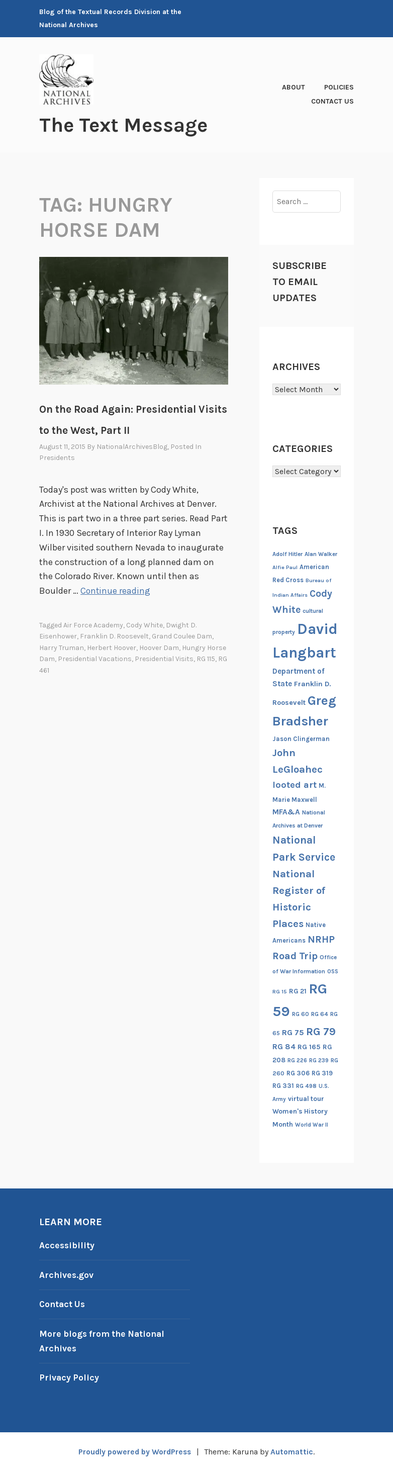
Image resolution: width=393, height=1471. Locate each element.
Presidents (57, 457)
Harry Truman (61, 647)
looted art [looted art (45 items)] (294, 784)
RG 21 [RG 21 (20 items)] (298, 990)
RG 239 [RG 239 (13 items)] (319, 1060)
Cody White (144, 625)
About (293, 87)
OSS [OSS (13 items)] (332, 971)
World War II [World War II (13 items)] (311, 1125)
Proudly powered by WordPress (134, 1451)
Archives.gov (66, 1274)
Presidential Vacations (95, 659)
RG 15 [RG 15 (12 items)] (279, 991)
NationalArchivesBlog (131, 446)
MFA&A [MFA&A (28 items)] (286, 811)
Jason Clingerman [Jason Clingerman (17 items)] (301, 738)
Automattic (294, 1451)
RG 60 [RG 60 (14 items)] (300, 1014)
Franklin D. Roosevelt (114, 636)
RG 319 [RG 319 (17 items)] (322, 1072)
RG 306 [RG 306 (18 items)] (298, 1072)
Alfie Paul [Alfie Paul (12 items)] (285, 567)
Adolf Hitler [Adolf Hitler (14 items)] (287, 554)
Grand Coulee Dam (182, 636)
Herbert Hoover (111, 647)
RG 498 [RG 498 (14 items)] (306, 1085)
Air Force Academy (93, 625)
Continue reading (115, 590)
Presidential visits (164, 659)
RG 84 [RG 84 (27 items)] (284, 1046)
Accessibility (67, 1245)
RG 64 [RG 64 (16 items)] (319, 1014)
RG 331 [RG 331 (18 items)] (283, 1085)
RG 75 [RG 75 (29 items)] (293, 1032)
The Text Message (126, 124)
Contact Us (332, 101)
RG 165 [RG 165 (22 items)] (309, 1047)
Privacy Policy (69, 1377)
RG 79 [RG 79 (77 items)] (321, 1031)
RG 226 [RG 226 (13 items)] (297, 1060)
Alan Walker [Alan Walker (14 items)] (321, 554)
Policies (339, 87)
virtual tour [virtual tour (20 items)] (306, 1098)
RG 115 (206, 659)
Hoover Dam (159, 647)
